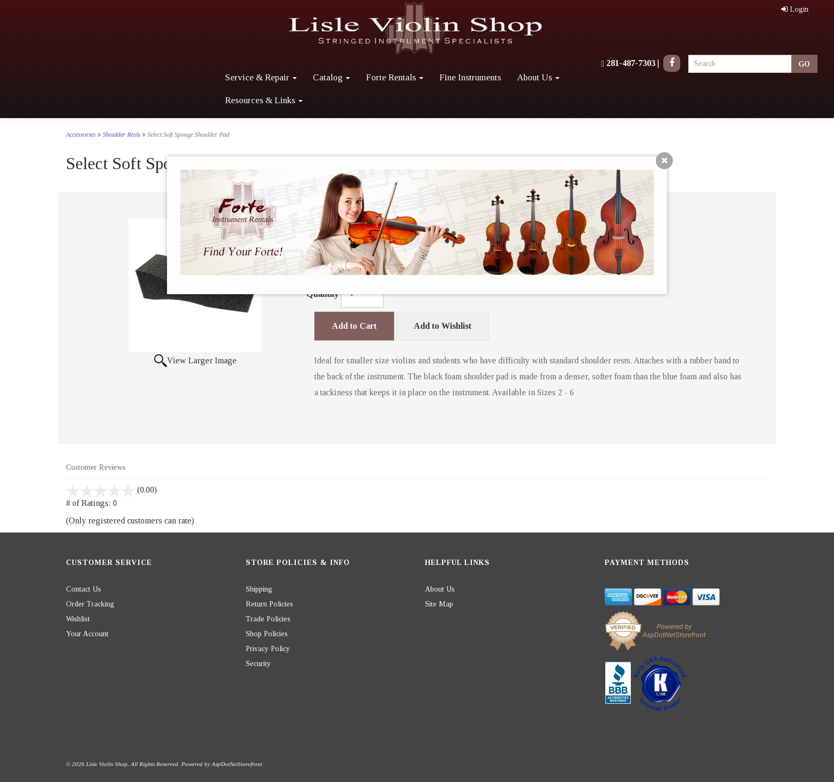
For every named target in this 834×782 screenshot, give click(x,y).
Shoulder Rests (121, 134)
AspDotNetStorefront (237, 764)
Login (794, 9)
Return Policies (269, 604)
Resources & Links (264, 100)
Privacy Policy (268, 649)
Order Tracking (90, 604)
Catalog (331, 77)
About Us (538, 77)
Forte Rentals (394, 77)
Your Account (87, 634)
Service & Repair (261, 77)
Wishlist (78, 619)
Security (258, 664)
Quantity (322, 293)
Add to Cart (354, 325)
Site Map (439, 604)
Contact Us (83, 589)
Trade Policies (268, 619)
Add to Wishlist (442, 325)
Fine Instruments (470, 77)
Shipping (259, 589)
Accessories (81, 134)
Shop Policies (267, 634)
